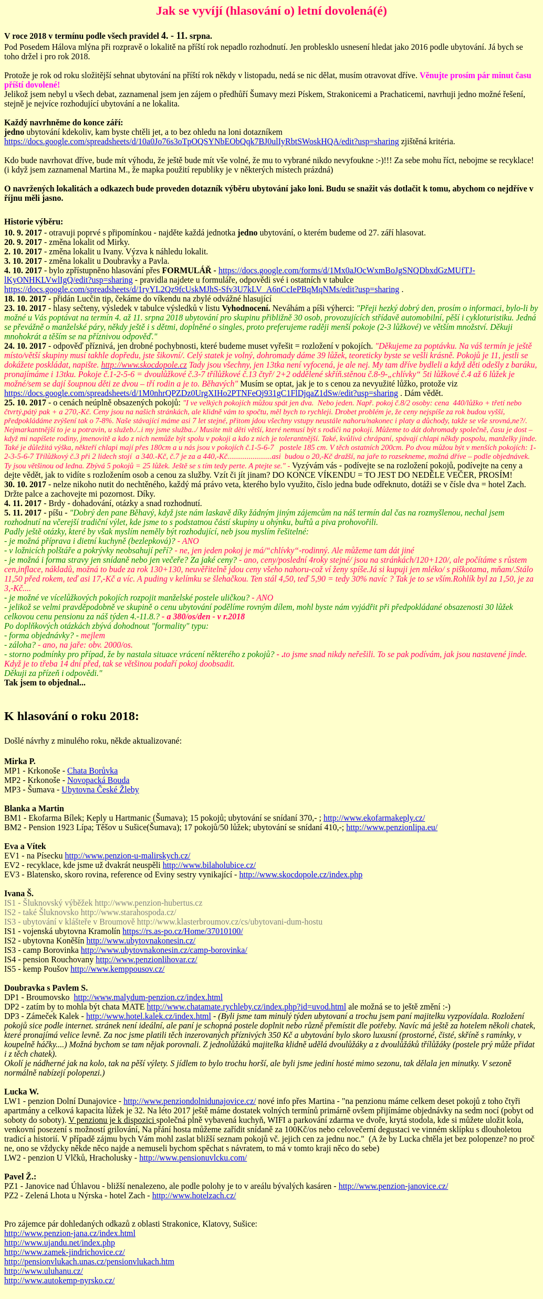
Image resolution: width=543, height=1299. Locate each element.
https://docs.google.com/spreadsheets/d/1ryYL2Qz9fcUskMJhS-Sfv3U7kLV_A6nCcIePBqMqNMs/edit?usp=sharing (201, 289)
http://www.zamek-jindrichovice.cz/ (64, 1252)
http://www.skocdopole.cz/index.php (300, 874)
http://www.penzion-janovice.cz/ (393, 1186)
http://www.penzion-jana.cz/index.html (69, 1233)
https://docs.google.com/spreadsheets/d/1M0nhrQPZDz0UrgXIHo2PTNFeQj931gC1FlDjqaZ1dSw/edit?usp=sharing (201, 393)
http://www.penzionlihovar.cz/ (146, 959)
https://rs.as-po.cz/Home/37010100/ (182, 931)
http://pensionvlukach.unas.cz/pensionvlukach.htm (89, 1261)
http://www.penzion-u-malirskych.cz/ (128, 855)
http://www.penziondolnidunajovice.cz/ (189, 1101)
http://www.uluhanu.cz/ (43, 1270)
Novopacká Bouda (98, 780)
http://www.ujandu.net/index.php (59, 1242)
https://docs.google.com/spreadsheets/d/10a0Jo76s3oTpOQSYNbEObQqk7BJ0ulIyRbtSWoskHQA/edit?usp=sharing (201, 141)
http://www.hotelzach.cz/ (194, 1195)
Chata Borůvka (92, 770)
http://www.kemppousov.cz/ (117, 968)
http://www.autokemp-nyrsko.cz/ (59, 1280)
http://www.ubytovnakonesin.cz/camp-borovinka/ (164, 950)
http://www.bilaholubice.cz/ (209, 865)
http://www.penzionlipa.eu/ (391, 827)
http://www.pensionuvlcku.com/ (193, 1157)
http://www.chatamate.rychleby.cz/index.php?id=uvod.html (247, 1006)
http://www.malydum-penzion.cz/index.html (148, 997)
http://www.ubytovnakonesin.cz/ (140, 940)
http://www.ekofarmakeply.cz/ (374, 817)
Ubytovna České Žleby (100, 789)
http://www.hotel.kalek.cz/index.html (148, 1016)
